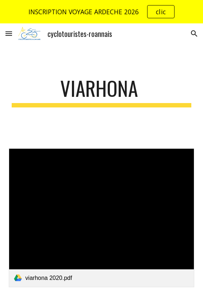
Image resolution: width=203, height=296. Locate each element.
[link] (101, 217)
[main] (101, 91)
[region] (101, 11)
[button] (9, 33)
